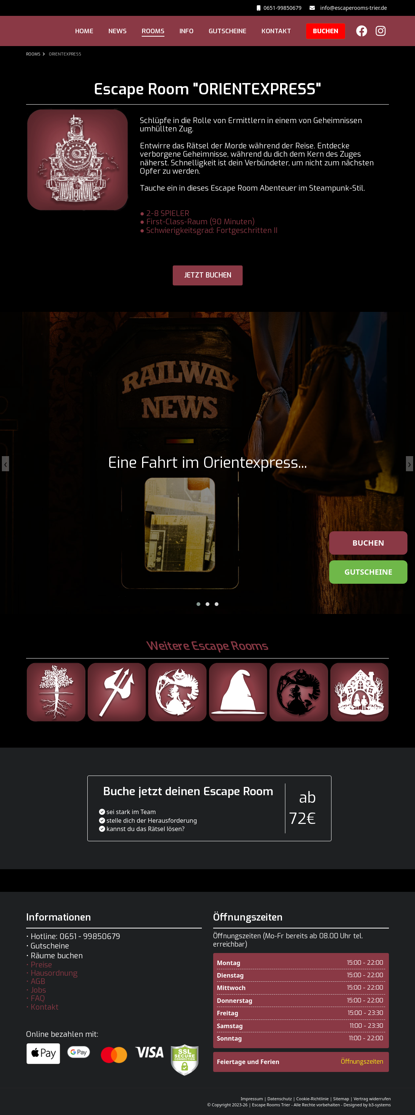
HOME (84, 31)
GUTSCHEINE (227, 31)
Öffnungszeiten (362, 1062)
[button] (198, 604)
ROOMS (153, 31)
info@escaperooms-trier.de (352, 7)
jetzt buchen (207, 275)
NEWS (117, 31)
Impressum (252, 1098)
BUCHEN (325, 31)
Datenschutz (280, 1098)
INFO (187, 31)
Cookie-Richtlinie (312, 1098)
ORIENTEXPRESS (65, 54)
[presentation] (5, 463)
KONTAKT (276, 31)
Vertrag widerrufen (372, 1098)
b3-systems (380, 1104)
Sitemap (341, 1098)
